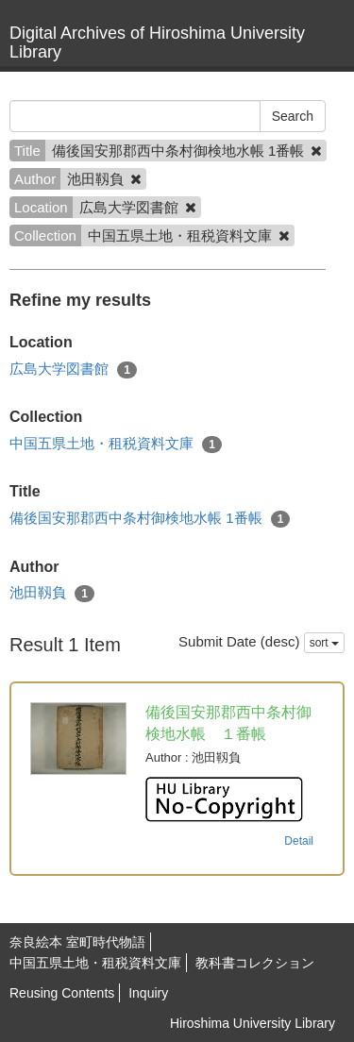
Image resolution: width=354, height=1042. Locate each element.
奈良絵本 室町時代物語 (77, 942)
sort (324, 642)
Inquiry (148, 992)
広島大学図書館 (73, 369)
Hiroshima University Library (252, 1023)
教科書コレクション (254, 962)
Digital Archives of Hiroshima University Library (157, 42)
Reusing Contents (61, 992)
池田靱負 (51, 593)
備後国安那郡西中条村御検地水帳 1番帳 (149, 519)
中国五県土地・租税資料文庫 (115, 444)
